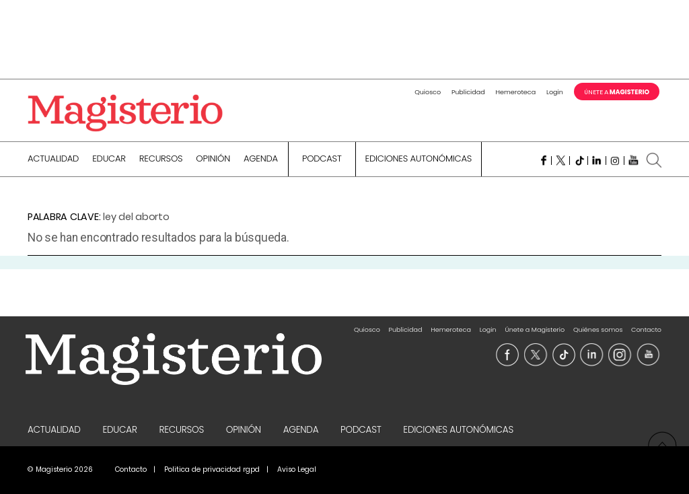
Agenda (261, 159)
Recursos (160, 159)
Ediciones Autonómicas (418, 159)
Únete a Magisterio (535, 329)
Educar (109, 159)
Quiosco (427, 91)
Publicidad (468, 91)
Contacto (646, 329)
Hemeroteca (516, 91)
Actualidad (53, 159)
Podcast (322, 159)
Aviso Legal (296, 469)
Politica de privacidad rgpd (212, 469)
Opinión (213, 159)
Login (554, 91)
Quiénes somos (597, 329)
